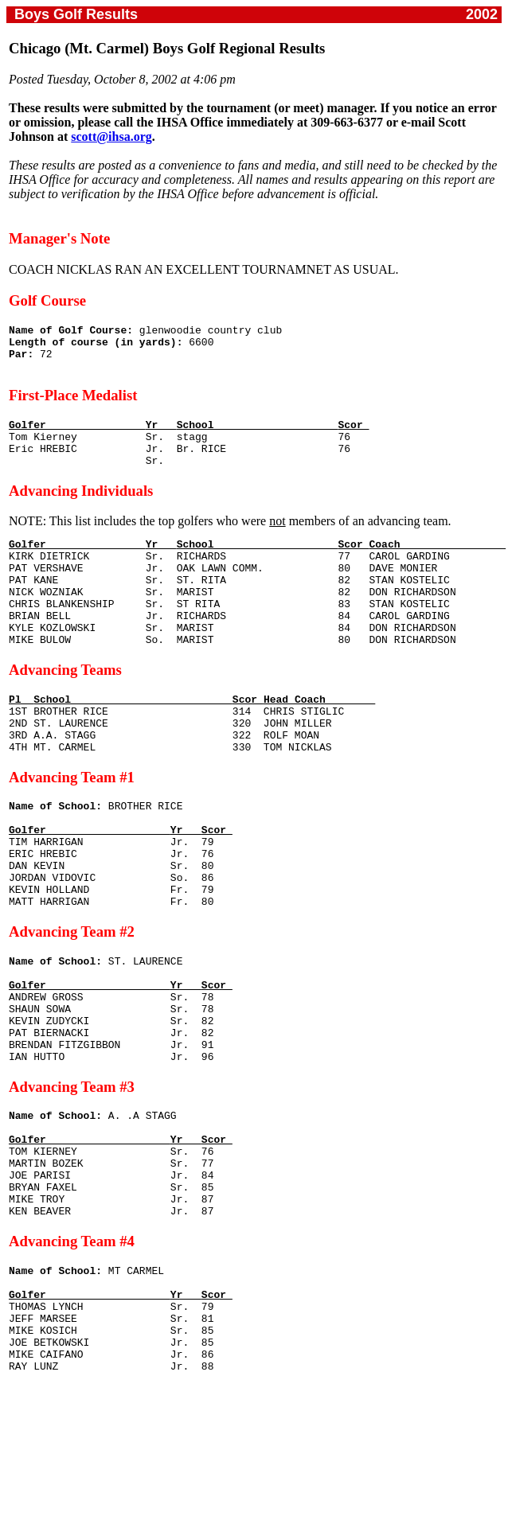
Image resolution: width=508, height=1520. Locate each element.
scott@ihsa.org (111, 136)
